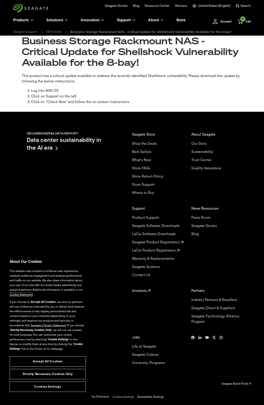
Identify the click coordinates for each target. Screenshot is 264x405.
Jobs (136, 337)
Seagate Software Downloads (156, 226)
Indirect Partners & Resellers (214, 300)
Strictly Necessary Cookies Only (48, 374)
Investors (141, 291)
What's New (142, 160)
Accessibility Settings (150, 397)
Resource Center (157, 6)
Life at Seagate (144, 346)
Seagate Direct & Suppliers (213, 308)
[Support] (134, 20)
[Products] (32, 20)
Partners (181, 6)
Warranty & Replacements (153, 258)
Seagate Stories (116, 6)
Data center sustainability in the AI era (64, 143)
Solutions (57, 20)
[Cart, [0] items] (243, 21)
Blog (136, 6)
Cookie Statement (21, 294)
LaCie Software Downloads (154, 234)
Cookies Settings (123, 396)
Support (124, 20)
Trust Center (201, 160)
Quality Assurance (206, 168)
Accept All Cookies (48, 361)
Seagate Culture (145, 354)
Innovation (92, 20)
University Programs (149, 363)
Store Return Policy (148, 176)
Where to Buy (143, 193)
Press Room (201, 217)
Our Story (199, 143)
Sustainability (202, 152)
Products (21, 20)
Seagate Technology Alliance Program (215, 319)
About (156, 20)
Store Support (143, 184)
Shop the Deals (145, 143)
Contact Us (141, 275)
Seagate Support (25, 32)
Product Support (146, 217)
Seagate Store (144, 134)
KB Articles (54, 32)
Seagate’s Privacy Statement (48, 325)
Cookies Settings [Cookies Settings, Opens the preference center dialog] (47, 386)
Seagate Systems (146, 267)
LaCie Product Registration (156, 250)
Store (180, 20)
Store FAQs (141, 168)
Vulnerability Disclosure (94, 396)
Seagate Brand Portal (236, 384)
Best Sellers (142, 152)
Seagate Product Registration (158, 242)
